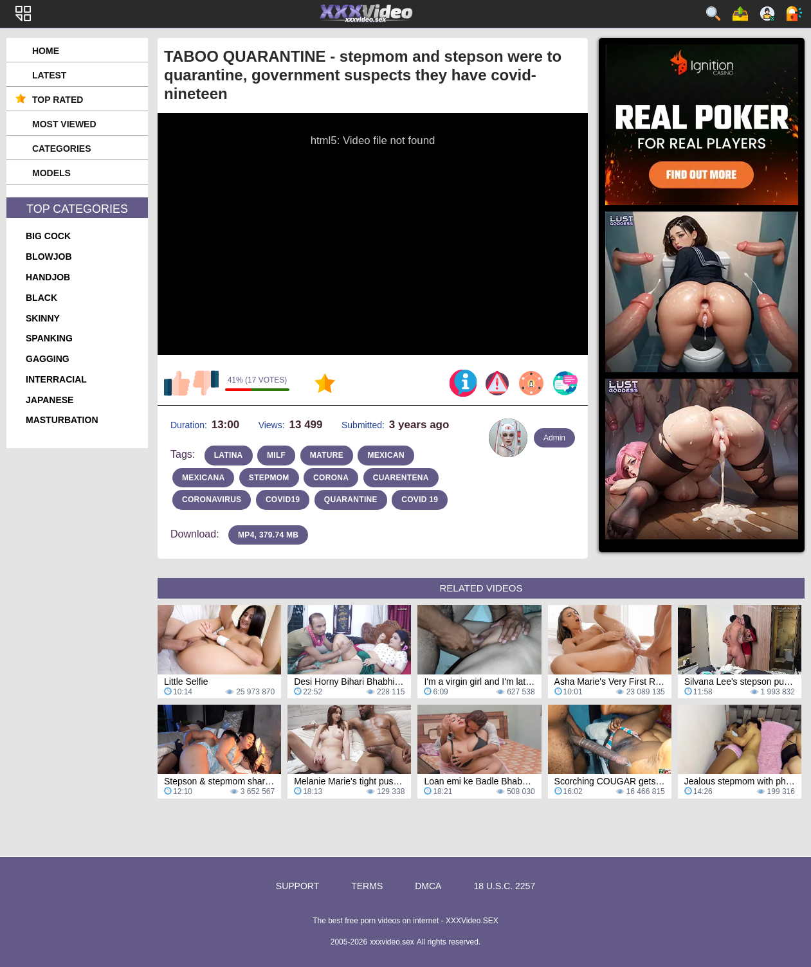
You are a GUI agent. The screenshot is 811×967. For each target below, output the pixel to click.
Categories (61, 148)
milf (276, 455)
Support (297, 886)
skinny (43, 318)
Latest (49, 75)
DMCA (428, 886)
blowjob (49, 256)
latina (228, 455)
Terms (367, 886)
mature (326, 455)
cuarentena (401, 477)
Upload (740, 13)
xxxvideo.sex (392, 941)
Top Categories (77, 209)
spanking (49, 338)
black (41, 298)
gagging (47, 359)
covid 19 (419, 499)
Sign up (767, 13)
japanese (49, 400)
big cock (48, 236)
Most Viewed (64, 124)
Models (51, 173)
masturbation (62, 420)
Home (45, 51)
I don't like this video (206, 383)
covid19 (283, 499)
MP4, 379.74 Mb (268, 534)
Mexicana (203, 477)
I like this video (177, 383)
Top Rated (57, 100)
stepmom (269, 477)
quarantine (351, 499)
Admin (554, 437)
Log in (794, 13)
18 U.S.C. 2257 (504, 886)
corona (331, 477)
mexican (385, 455)
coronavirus (211, 499)
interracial (56, 379)
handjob (48, 277)
